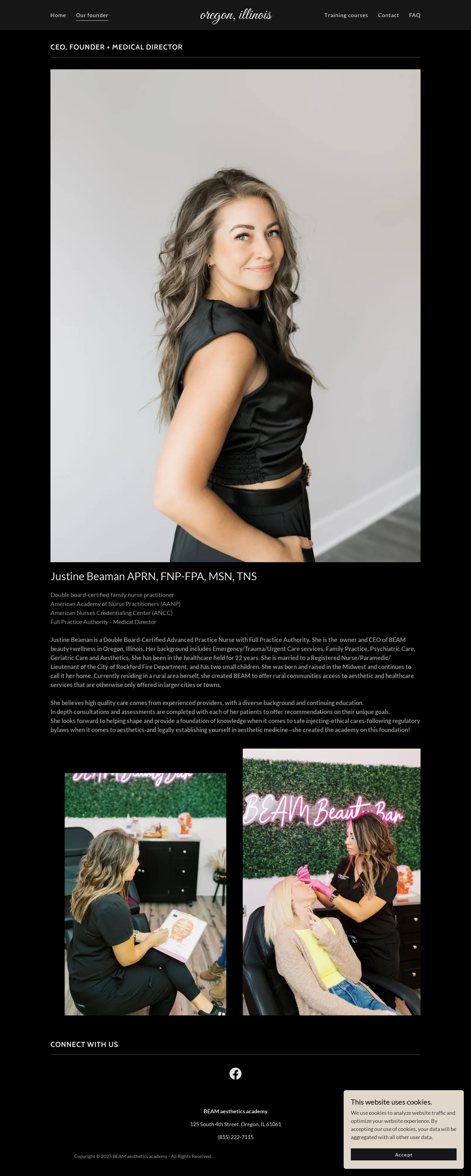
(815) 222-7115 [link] (236, 1137)
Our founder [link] (92, 15)
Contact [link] (389, 15)
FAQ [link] (415, 15)
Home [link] (58, 15)
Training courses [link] (346, 15)
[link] (235, 17)
